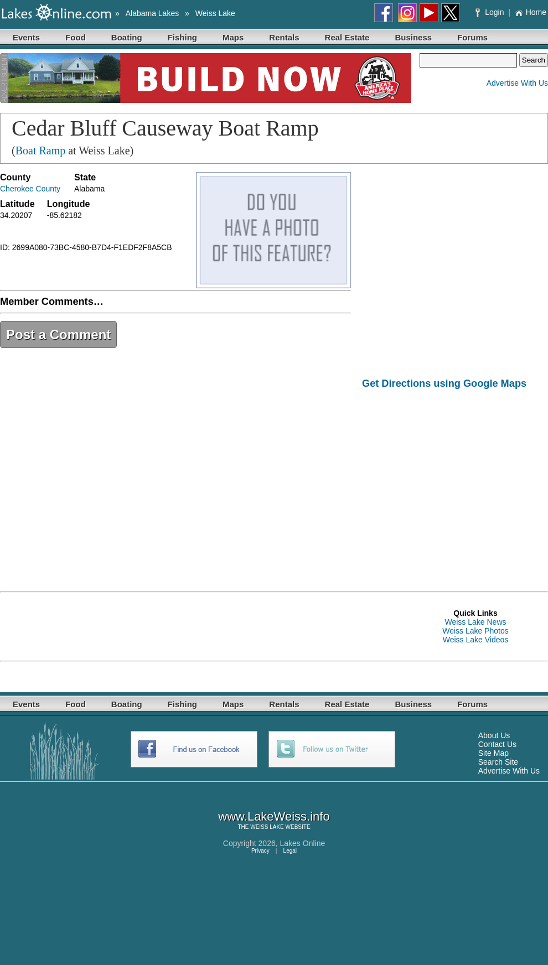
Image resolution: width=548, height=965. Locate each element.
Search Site (498, 762)
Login (490, 12)
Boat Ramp (40, 150)
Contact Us (497, 744)
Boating (126, 37)
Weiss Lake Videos (476, 639)
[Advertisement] (455, 482)
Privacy (260, 851)
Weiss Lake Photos (475, 630)
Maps (233, 37)
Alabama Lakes (152, 13)
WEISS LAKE (267, 827)
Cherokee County (30, 188)
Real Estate (347, 37)
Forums (472, 37)
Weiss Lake (215, 13)
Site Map (493, 753)
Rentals (284, 37)
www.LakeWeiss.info (273, 816)
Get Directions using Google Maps (444, 383)
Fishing (182, 37)
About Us (494, 735)
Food (75, 37)
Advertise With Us (517, 83)
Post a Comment (58, 334)
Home (530, 12)
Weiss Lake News (475, 622)
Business (413, 37)
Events (26, 37)
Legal (290, 851)
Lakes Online (302, 843)
